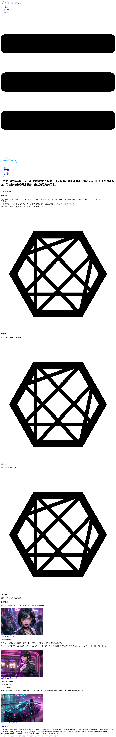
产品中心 (6, 11)
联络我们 (6, 13)
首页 (5, 6)
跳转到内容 (4, 1)
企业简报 (6, 9)
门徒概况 (6, 7)
